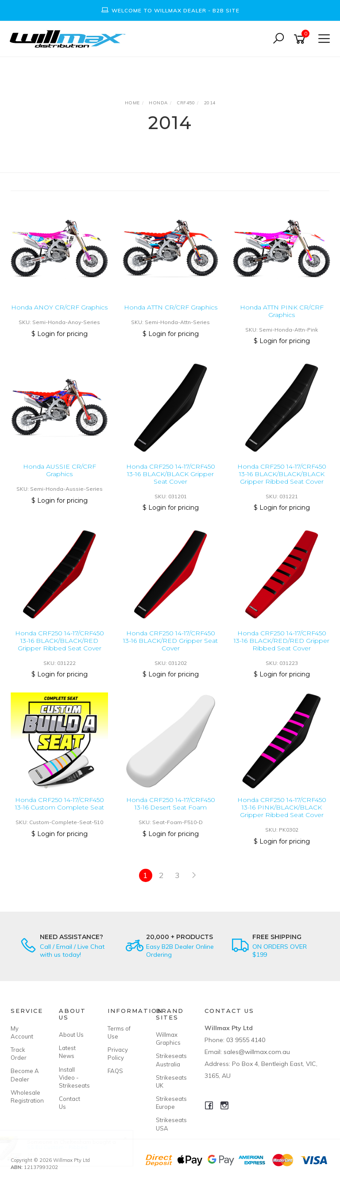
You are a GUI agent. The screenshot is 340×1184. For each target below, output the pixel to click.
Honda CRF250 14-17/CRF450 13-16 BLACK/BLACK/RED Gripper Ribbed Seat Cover (59, 640)
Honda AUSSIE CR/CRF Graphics (59, 470)
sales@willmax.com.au (257, 1052)
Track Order (19, 1053)
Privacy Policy (118, 1053)
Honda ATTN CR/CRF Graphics (170, 307)
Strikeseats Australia (170, 1059)
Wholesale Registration (25, 1096)
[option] (170, 10)
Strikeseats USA (170, 1123)
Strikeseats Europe (170, 1102)
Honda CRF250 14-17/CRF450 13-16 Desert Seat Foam (170, 803)
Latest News (67, 1051)
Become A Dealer (25, 1074)
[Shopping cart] (301, 39)
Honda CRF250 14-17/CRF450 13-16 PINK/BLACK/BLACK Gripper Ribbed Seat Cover (281, 807)
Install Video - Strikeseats (73, 1077)
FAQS (115, 1070)
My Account (22, 1032)
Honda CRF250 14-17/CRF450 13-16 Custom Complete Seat (59, 803)
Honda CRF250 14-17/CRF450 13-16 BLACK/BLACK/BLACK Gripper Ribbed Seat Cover (281, 473)
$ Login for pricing (59, 334)
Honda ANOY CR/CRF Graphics (59, 307)
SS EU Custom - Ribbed (65, 1147)
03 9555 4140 (245, 1040)
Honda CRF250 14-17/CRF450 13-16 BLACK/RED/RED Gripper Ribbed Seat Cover (281, 640)
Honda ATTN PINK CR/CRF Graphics (282, 311)
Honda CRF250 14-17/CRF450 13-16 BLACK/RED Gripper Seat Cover (170, 640)
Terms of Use (119, 1032)
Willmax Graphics (168, 1038)
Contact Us (69, 1102)
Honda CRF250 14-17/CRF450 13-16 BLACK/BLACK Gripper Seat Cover (170, 473)
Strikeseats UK (170, 1081)
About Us (71, 1034)
